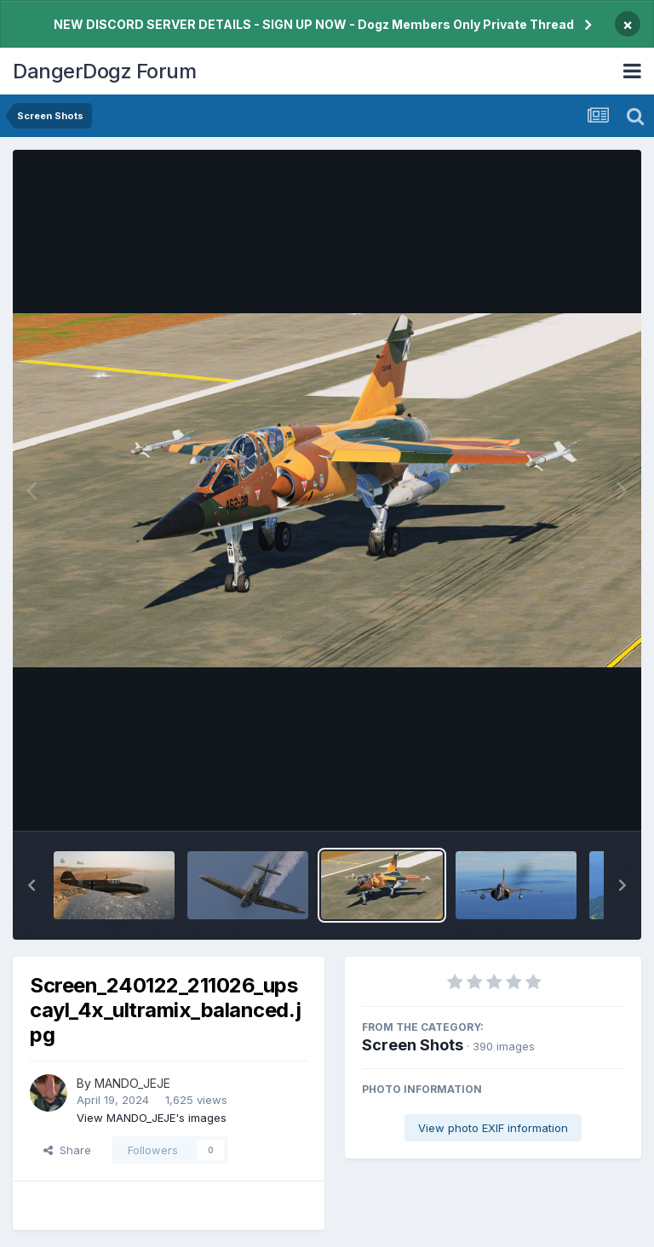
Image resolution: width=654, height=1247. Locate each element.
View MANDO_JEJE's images (152, 1117)
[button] (31, 885)
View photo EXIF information (493, 1128)
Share (67, 1150)
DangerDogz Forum (104, 71)
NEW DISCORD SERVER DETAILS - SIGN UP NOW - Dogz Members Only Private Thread (314, 24)
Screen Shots (412, 1045)
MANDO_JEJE (132, 1083)
